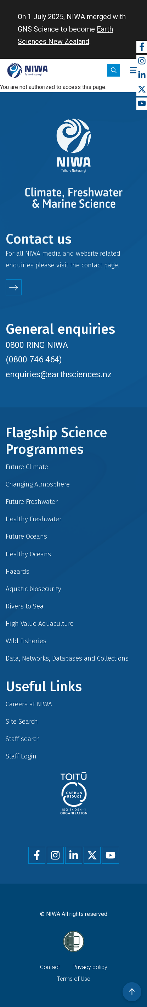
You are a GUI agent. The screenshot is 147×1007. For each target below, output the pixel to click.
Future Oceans (26, 536)
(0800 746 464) (34, 360)
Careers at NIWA (29, 704)
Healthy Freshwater (34, 519)
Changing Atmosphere (38, 484)
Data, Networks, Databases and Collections (67, 658)
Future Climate (27, 467)
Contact (50, 967)
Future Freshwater (32, 501)
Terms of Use (73, 978)
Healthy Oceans (28, 554)
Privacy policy (90, 967)
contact (91, 265)
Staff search (23, 739)
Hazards (17, 571)
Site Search (22, 721)
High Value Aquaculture (40, 623)
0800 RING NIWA (37, 345)
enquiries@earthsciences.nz (59, 374)
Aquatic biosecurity (33, 589)
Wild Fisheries (26, 641)
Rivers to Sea (25, 606)
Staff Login (21, 756)
